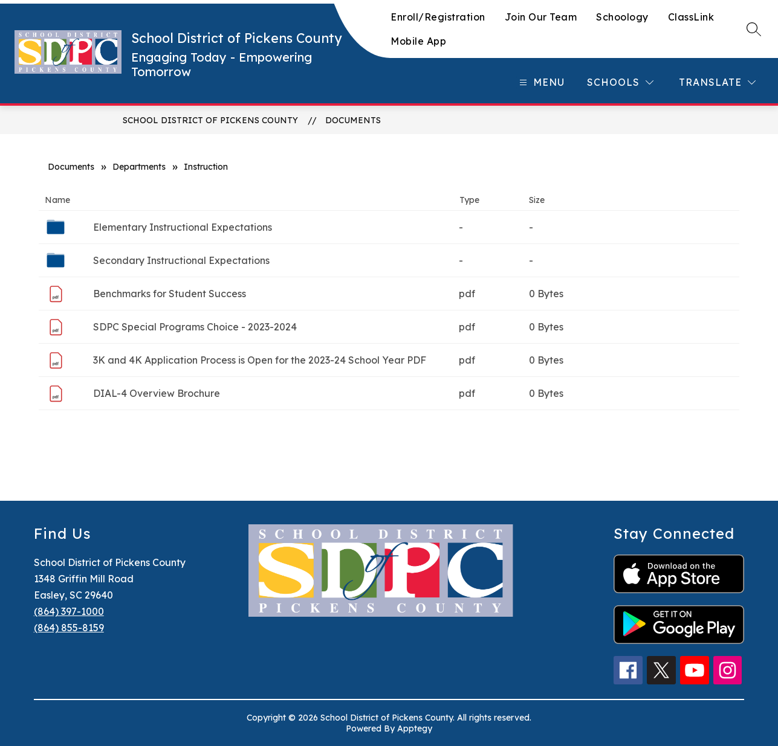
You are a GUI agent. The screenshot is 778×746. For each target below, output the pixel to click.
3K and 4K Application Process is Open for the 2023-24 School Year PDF (259, 360)
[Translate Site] (717, 82)
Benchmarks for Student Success (169, 294)
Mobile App (418, 41)
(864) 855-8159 (69, 628)
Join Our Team (541, 17)
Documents (353, 120)
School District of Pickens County (210, 120)
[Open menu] (540, 82)
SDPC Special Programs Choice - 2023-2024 (195, 327)
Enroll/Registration (438, 17)
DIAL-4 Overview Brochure (156, 393)
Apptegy (414, 728)
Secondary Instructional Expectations (181, 260)
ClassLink (691, 17)
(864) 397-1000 (69, 611)
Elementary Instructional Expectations (182, 227)
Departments (139, 166)
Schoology (622, 17)
